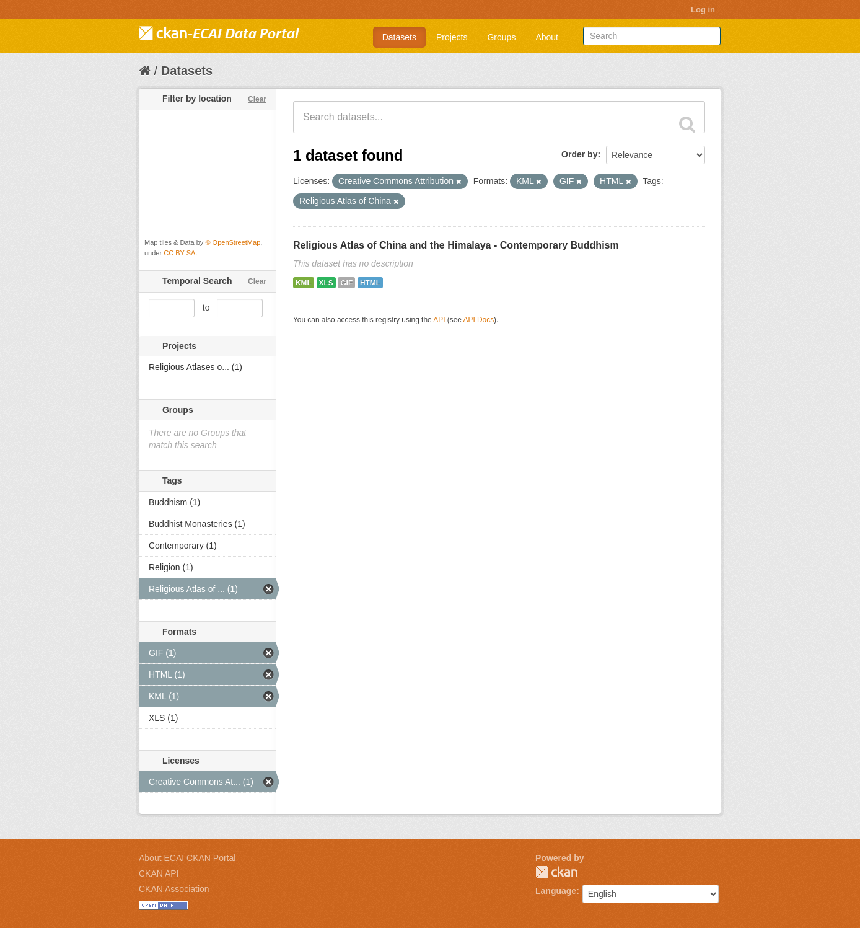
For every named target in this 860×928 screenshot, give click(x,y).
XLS (326, 282)
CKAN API (159, 873)
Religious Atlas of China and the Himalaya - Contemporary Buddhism (456, 245)
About (546, 37)
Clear (257, 99)
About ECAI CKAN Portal (187, 858)
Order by (579, 154)
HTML (370, 282)
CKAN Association (174, 889)
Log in (703, 9)
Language (555, 891)
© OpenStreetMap (232, 242)
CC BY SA (179, 253)
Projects (452, 37)
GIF (346, 282)
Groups (501, 37)
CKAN (556, 871)
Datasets (399, 37)
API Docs (478, 320)
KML (304, 282)
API (439, 320)
